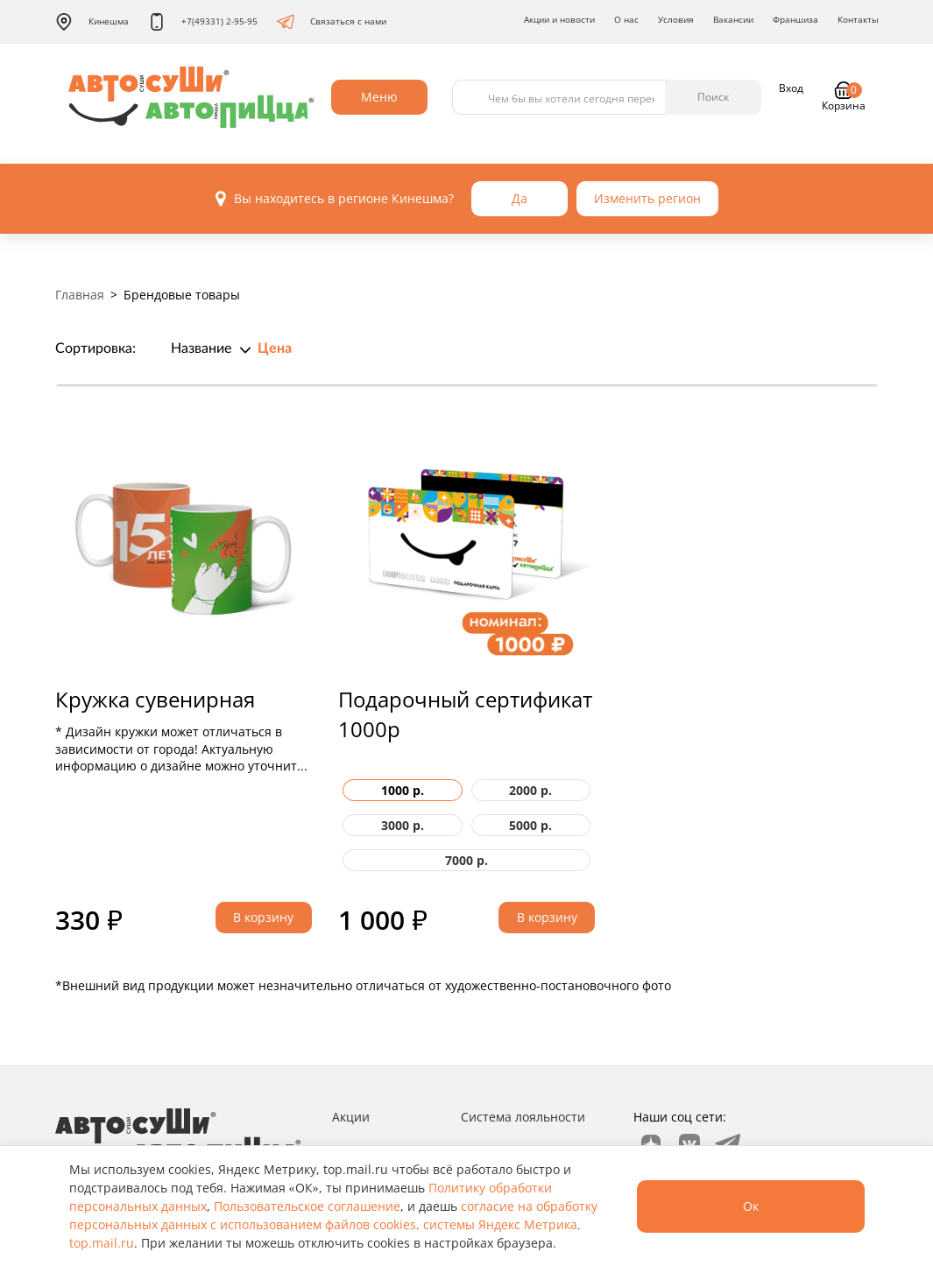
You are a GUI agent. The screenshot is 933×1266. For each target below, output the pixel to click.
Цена (275, 348)
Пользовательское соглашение (307, 1206)
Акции (351, 1116)
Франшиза (795, 19)
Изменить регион (647, 198)
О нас (626, 19)
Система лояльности (523, 1116)
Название (201, 348)
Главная (79, 294)
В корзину (263, 917)
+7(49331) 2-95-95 (203, 22)
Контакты (858, 19)
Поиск (713, 96)
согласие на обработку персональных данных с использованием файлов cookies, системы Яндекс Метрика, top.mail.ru (333, 1224)
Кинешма (92, 22)
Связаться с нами (331, 22)
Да (519, 198)
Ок (751, 1206)
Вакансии (733, 19)
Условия (676, 19)
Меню (379, 96)
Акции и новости (559, 19)
